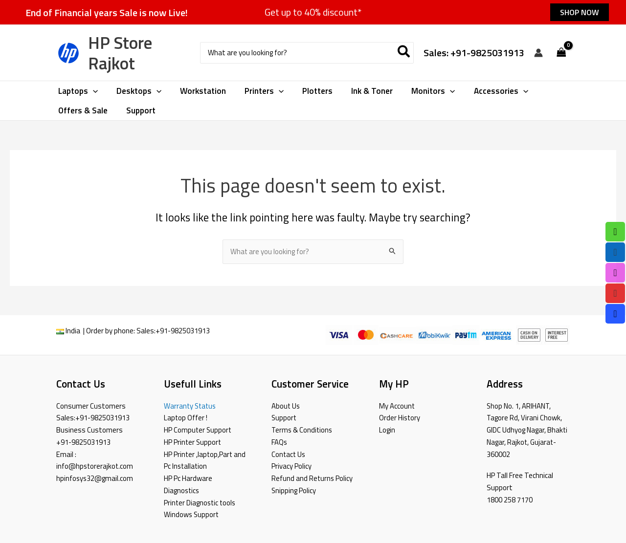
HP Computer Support (198, 429)
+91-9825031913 (183, 331)
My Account (397, 406)
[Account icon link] (538, 52)
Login (387, 429)
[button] (579, 12)
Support (284, 417)
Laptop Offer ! (186, 417)
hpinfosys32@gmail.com (95, 478)
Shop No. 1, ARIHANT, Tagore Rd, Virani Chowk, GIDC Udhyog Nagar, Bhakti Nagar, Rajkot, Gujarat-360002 (527, 430)
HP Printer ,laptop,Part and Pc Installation (205, 460)
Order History (400, 417)
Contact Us (289, 454)
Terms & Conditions (302, 429)
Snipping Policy (293, 490)
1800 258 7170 (510, 499)
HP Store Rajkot (120, 52)
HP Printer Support (193, 442)
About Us (286, 406)
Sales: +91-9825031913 (474, 52)
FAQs (279, 442)
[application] (92, 91)
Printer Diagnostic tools (201, 502)
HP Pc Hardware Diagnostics (188, 484)
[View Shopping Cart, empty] (561, 53)
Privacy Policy (291, 466)
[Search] (404, 53)
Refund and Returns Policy (312, 478)
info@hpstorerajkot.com (95, 466)
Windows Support (192, 514)
